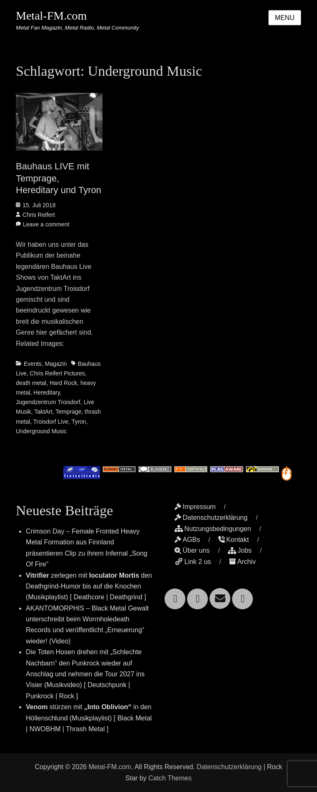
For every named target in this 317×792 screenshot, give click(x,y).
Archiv (242, 561)
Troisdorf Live (50, 421)
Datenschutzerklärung (211, 517)
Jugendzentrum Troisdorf (48, 402)
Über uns (192, 550)
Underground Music (41, 431)
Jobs (240, 550)
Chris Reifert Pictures (57, 373)
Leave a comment (46, 224)
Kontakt (233, 539)
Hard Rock (63, 383)
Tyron (79, 421)
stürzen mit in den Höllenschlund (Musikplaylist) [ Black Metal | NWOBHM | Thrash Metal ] (89, 717)
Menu (285, 17)
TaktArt (43, 411)
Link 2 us (193, 561)
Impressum (195, 506)
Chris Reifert (38, 214)
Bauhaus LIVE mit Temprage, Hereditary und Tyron (58, 178)
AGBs (187, 539)
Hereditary (46, 392)
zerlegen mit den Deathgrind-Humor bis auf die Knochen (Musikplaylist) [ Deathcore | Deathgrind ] (89, 586)
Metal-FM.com (51, 15)
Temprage (68, 411)
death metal (31, 383)
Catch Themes (170, 778)
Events (33, 363)
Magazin (56, 363)
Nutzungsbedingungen (213, 528)
